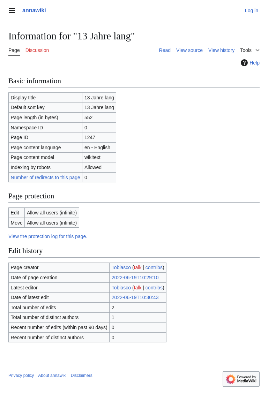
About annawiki (52, 375)
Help (249, 62)
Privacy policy (21, 375)
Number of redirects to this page (45, 177)
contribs (154, 267)
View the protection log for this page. (47, 236)
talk (138, 267)
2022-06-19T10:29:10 (135, 277)
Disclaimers (81, 375)
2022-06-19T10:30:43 (135, 297)
